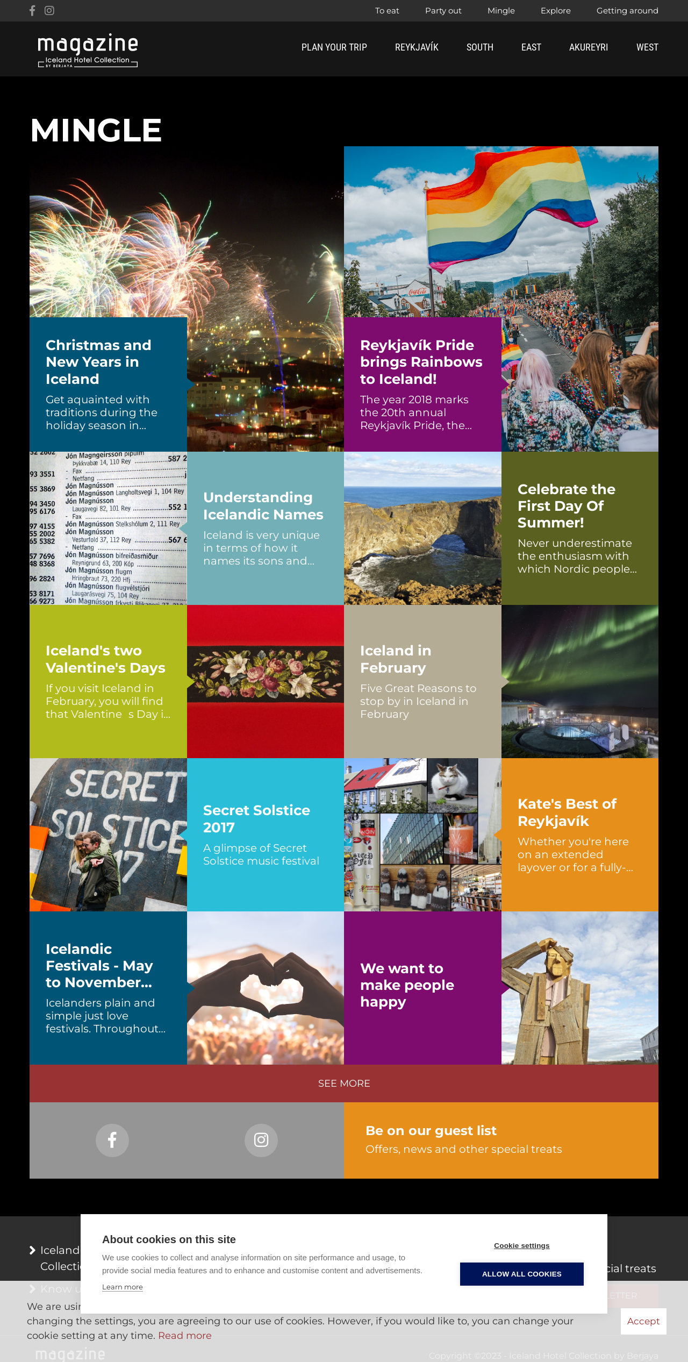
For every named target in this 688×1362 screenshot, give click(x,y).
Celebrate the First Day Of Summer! (566, 506)
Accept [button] (643, 1321)
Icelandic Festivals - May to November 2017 (99, 966)
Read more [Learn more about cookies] (185, 1336)
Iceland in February (396, 659)
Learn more (122, 1286)
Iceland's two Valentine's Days (106, 659)
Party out (443, 10)
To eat (387, 10)
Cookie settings (522, 1246)
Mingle (501, 10)
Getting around (627, 10)
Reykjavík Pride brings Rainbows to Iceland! (421, 362)
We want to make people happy (407, 985)
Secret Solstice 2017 (256, 819)
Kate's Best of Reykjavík (567, 812)
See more (344, 1083)
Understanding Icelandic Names (263, 506)
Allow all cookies (522, 1274)
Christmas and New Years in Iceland (99, 362)
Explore (556, 10)
